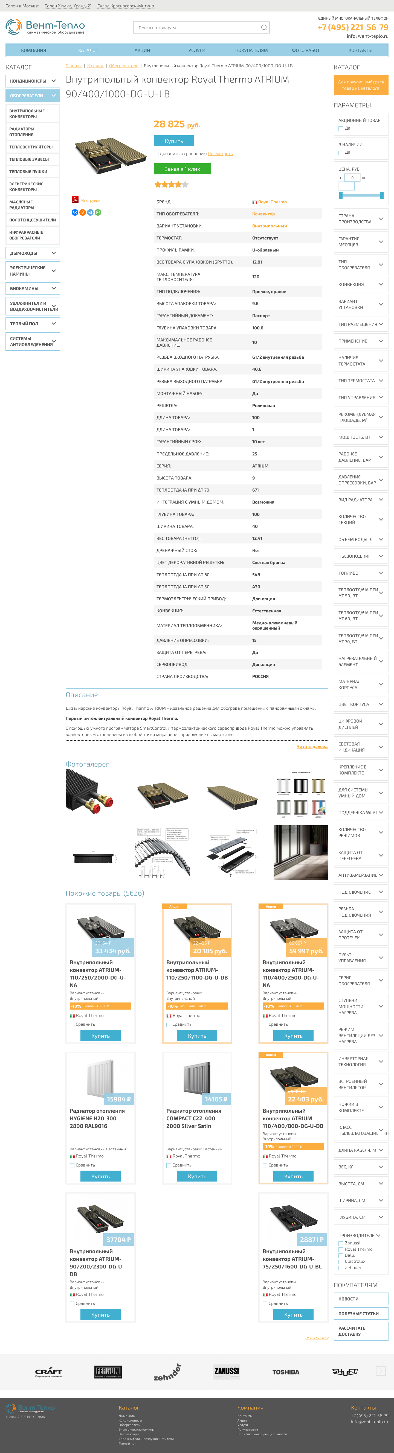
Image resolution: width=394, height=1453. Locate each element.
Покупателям (251, 50)
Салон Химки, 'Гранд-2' (68, 5)
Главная (74, 65)
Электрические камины (27, 270)
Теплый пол (24, 323)
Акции (142, 50)
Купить (174, 141)
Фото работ (306, 50)
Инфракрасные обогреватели (26, 235)
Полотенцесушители (32, 219)
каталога (370, 87)
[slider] (341, 195)
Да (347, 127)
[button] (381, 1371)
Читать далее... (312, 746)
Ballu (350, 1255)
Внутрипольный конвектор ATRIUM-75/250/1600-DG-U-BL (292, 1259)
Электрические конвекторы (26, 186)
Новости (348, 1298)
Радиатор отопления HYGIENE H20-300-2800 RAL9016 (97, 1118)
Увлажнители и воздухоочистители (34, 306)
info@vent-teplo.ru (368, 36)
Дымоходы (23, 253)
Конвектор (263, 213)
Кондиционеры (28, 80)
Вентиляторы (129, 1434)
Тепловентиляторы (31, 146)
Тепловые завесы (29, 159)
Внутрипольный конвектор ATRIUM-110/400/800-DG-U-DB (293, 1118)
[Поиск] (264, 27)
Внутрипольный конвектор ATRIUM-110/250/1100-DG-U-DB (197, 970)
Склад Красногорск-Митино (125, 5)
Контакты (360, 50)
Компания (33, 50)
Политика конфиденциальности (262, 1434)
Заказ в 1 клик (182, 168)
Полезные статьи (358, 1313)
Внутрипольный (269, 225)
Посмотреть (220, 153)
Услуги (197, 50)
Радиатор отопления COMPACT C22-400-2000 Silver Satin (193, 1118)
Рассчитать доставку (352, 1331)
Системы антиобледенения (31, 341)
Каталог (88, 50)
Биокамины (24, 288)
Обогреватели (26, 95)
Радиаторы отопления (21, 131)
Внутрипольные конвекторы (27, 113)
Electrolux (355, 1261)
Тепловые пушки (28, 171)
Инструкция (92, 200)
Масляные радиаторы (21, 204)
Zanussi (352, 1242)
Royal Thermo (272, 201)
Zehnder (353, 1267)
